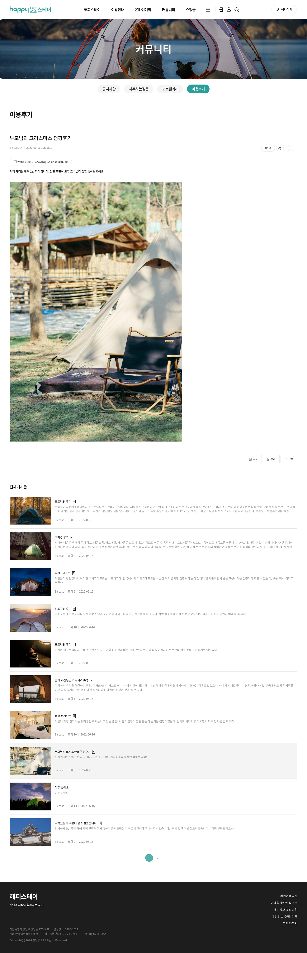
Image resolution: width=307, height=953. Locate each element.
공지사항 (109, 89)
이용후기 (198, 89)
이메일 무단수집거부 (284, 902)
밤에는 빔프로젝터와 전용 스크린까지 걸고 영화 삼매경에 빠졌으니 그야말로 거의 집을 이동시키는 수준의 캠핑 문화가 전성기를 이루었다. (137, 650)
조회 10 (72, 627)
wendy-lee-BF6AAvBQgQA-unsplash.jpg (41, 162)
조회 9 (71, 520)
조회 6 (71, 591)
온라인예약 (143, 9)
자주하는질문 (139, 89)
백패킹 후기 (62, 537)
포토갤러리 (170, 89)
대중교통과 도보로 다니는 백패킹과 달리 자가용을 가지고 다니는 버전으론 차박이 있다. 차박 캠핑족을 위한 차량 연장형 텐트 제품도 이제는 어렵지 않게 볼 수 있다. (151, 614)
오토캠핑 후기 (63, 644)
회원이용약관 (288, 895)
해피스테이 (92, 9)
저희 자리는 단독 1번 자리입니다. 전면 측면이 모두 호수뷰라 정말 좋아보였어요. (104, 757)
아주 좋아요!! (63, 787)
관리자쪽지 (290, 923)
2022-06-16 (86, 520)
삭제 (271, 459)
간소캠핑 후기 (63, 609)
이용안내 (117, 9)
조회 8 (71, 555)
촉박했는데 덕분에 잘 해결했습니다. (76, 823)
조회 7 (71, 698)
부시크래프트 (63, 573)
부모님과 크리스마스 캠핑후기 (73, 752)
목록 (289, 459)
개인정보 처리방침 (285, 909)
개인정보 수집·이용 (284, 916)
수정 (253, 459)
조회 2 (71, 841)
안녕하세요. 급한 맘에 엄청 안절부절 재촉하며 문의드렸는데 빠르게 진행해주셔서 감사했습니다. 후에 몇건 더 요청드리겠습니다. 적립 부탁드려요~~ (145, 828)
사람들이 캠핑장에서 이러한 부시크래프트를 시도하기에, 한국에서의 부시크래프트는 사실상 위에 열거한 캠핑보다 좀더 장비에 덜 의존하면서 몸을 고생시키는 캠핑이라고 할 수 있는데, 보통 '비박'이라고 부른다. (174, 580)
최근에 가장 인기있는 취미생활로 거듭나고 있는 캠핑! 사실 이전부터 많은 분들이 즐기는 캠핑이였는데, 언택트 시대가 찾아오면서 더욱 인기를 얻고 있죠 (145, 721)
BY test (14, 147)
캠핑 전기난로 (63, 716)
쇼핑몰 (191, 9)
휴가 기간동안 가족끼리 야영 (72, 680)
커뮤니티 (168, 9)
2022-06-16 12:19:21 (39, 147)
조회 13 (72, 806)
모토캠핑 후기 (63, 501)
